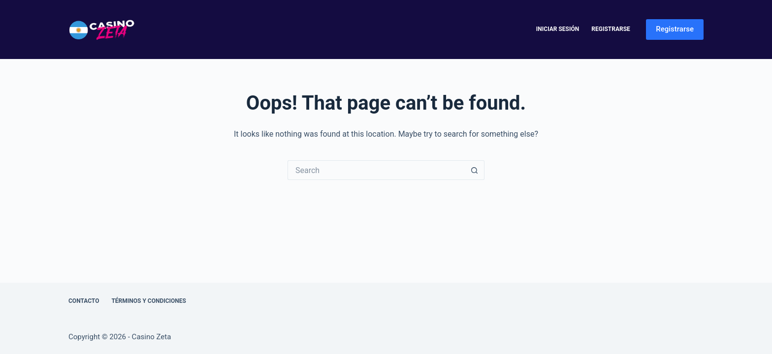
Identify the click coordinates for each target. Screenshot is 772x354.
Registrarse (610, 29)
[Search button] (474, 170)
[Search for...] (376, 170)
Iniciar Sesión (557, 29)
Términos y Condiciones (148, 300)
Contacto (83, 300)
